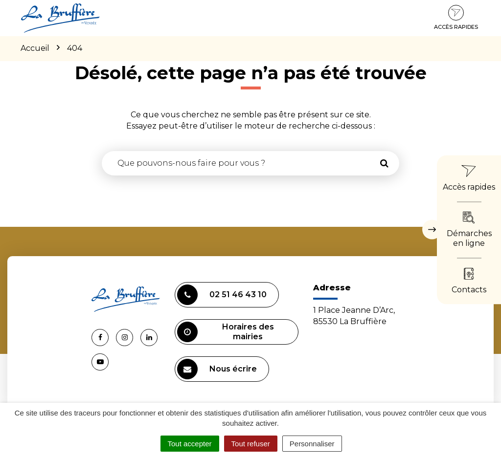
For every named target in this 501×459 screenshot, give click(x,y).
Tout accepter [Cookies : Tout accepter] (190, 443)
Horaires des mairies (225, 332)
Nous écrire (217, 369)
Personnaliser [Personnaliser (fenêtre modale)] (312, 443)
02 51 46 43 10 (222, 294)
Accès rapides (456, 17)
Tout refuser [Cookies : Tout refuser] (250, 443)
